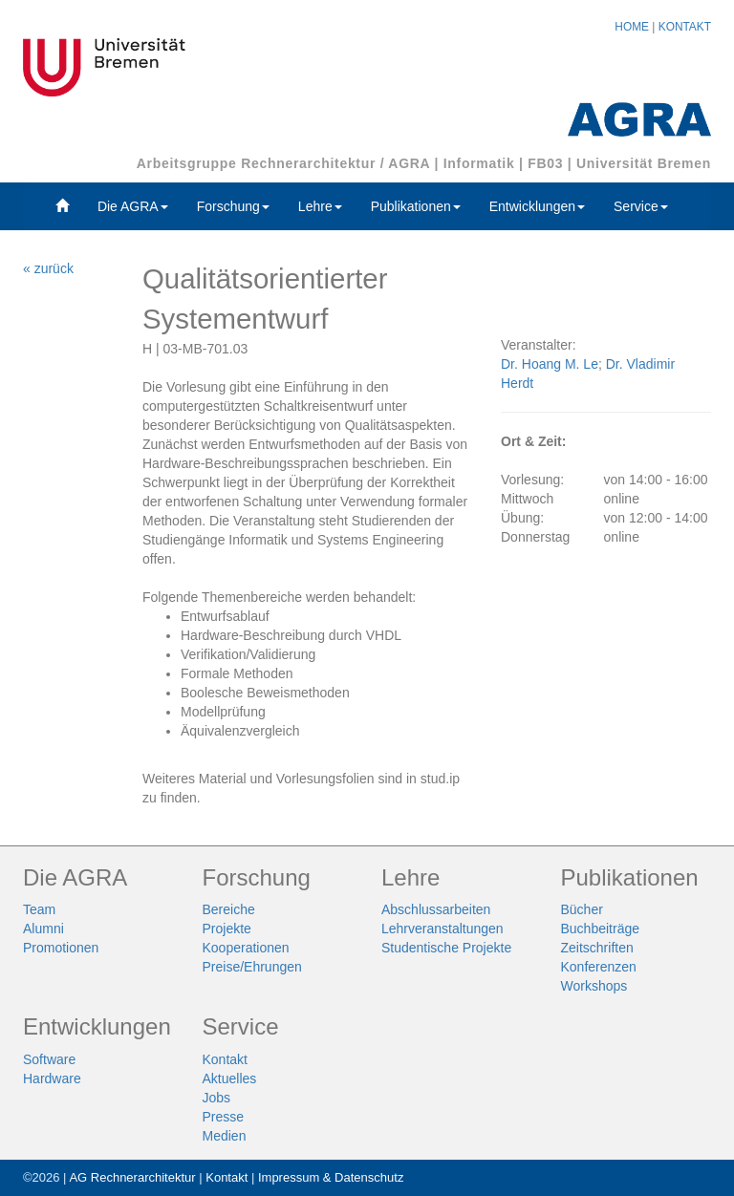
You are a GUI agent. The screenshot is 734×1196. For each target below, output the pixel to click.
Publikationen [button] (416, 206)
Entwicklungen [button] (537, 206)
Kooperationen (246, 947)
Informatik (479, 163)
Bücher (582, 909)
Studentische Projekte (446, 947)
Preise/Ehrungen (252, 966)
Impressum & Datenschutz (330, 1177)
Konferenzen (599, 966)
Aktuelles (230, 1078)
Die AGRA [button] (132, 206)
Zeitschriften (597, 947)
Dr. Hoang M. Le (549, 364)
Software (49, 1059)
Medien (225, 1135)
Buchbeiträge (600, 928)
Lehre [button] (320, 206)
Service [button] (641, 206)
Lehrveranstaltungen (442, 928)
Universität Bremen (643, 163)
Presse (224, 1116)
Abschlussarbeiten (435, 909)
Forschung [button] (233, 206)
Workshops (594, 985)
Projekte (227, 928)
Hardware (52, 1078)
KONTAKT (684, 26)
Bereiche (229, 909)
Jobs (217, 1097)
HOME (632, 26)
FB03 (545, 163)
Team (39, 909)
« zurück (48, 268)
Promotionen (60, 947)
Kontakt (225, 1059)
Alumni (43, 928)
